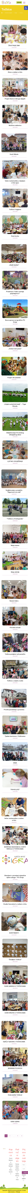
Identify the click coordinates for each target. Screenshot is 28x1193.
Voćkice (10, 1164)
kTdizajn (18, 1191)
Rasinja (17, 1164)
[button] (26, 8)
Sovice (10, 1158)
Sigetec (17, 1173)
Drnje (17, 1179)
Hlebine (17, 1166)
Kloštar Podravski (17, 1169)
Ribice (10, 1169)
